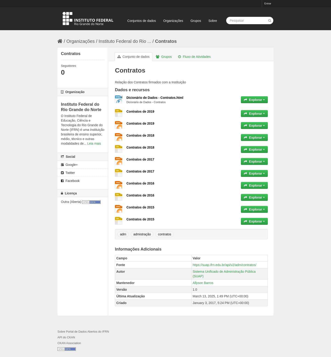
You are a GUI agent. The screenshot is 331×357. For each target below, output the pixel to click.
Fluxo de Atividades (194, 57)
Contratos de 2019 (140, 111)
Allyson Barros (203, 283)
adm (123, 234)
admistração (142, 234)
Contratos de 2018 (140, 135)
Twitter (68, 173)
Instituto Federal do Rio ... (125, 41)
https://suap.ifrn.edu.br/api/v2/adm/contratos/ (224, 265)
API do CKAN (66, 337)
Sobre (212, 21)
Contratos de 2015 (140, 207)
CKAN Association (69, 343)
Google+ (69, 165)
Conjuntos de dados (141, 21)
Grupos (196, 21)
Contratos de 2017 (140, 159)
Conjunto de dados (133, 57)
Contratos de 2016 (140, 183)
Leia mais (94, 143)
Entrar (267, 3)
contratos (164, 234)
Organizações (173, 21)
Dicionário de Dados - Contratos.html (154, 97)
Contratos (166, 41)
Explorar (254, 100)
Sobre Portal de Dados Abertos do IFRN (83, 331)
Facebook (70, 181)
